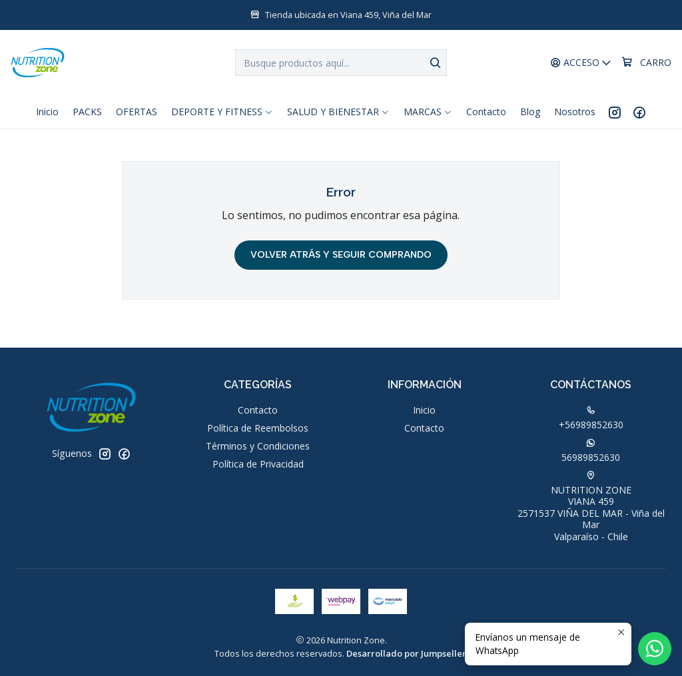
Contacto (258, 410)
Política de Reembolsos (257, 428)
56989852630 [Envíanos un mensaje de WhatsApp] (590, 451)
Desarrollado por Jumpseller (406, 653)
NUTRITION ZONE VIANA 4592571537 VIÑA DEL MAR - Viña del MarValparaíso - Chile (591, 507)
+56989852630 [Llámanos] (591, 418)
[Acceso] (581, 63)
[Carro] (646, 63)
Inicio (424, 410)
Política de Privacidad (258, 464)
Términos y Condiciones (258, 446)
